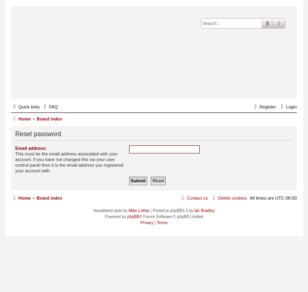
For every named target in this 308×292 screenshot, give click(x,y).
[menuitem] (50, 107)
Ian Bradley (204, 210)
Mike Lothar (138, 210)
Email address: (31, 148)
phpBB (133, 216)
